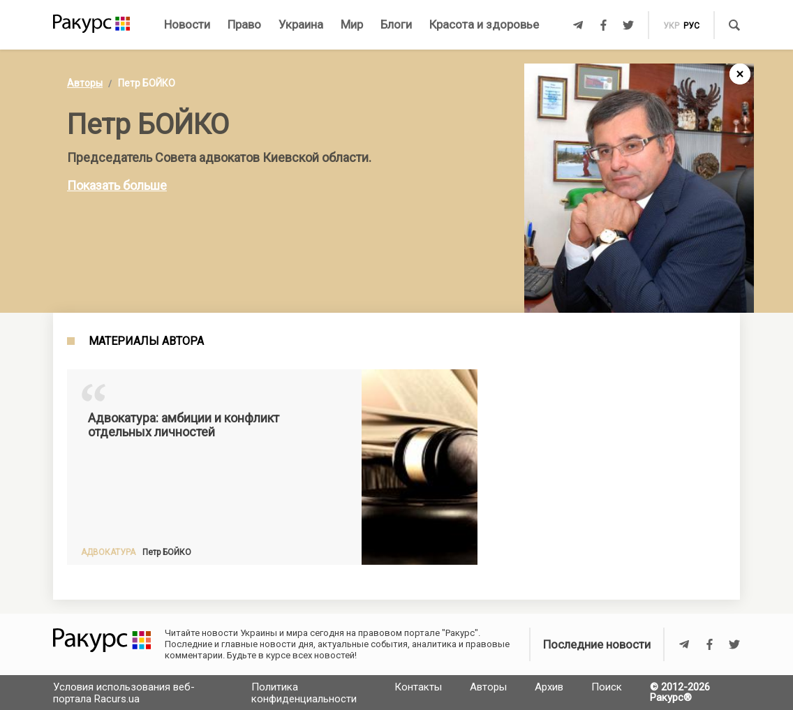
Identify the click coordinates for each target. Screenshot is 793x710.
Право (244, 24)
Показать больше (117, 185)
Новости (187, 24)
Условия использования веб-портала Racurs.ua (124, 693)
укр (671, 26)
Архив (549, 687)
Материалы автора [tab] (146, 341)
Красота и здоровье (484, 24)
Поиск (606, 687)
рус (691, 26)
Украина (301, 24)
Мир (352, 24)
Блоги (396, 24)
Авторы (85, 83)
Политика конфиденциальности (304, 693)
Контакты (418, 687)
